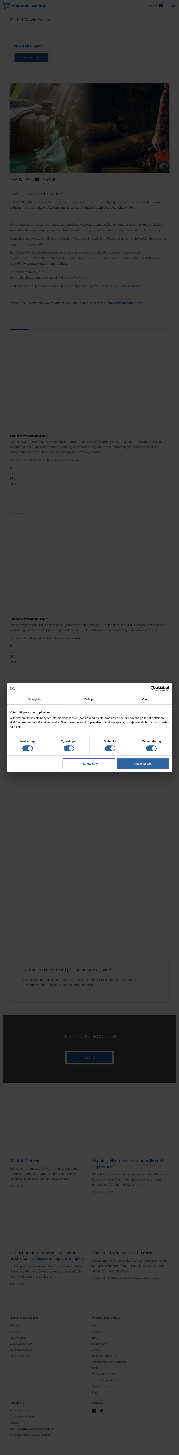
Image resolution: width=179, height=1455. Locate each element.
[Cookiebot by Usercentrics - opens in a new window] (153, 688)
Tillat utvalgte (89, 763)
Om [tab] (144, 699)
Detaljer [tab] (89, 699)
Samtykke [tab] (34, 699)
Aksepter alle (142, 763)
